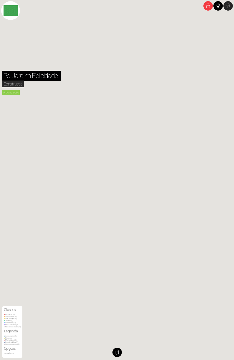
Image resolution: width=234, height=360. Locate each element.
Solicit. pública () (11, 342)
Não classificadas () (12, 327)
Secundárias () (10, 316)
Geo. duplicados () (11, 344)
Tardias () (8, 320)
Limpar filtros (9, 353)
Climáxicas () (10, 323)
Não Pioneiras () (11, 325)
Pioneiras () (9, 314)
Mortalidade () (10, 340)
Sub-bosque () (10, 318)
